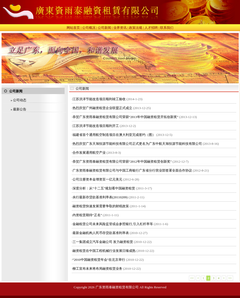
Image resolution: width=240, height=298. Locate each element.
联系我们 (166, 28)
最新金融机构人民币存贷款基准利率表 (101, 233)
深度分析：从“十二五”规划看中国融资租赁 (104, 188)
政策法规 (135, 28)
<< (192, 278)
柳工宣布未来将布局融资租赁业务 (97, 268)
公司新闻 (104, 28)
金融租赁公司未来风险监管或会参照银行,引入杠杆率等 (113, 224)
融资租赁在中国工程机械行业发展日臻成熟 (104, 251)
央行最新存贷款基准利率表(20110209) (100, 197)
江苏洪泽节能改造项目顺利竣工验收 (99, 99)
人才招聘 (151, 28)
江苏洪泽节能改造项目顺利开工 (96, 126)
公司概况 (88, 28)
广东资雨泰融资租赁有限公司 (117, 287)
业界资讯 (120, 28)
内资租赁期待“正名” (87, 215)
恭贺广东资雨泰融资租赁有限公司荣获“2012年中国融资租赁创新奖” (122, 161)
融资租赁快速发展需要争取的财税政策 (101, 206)
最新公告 (19, 109)
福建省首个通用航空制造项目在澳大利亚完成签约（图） (114, 135)
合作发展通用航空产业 (89, 152)
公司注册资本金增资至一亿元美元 (97, 179)
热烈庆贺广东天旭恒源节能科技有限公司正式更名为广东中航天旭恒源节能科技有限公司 (137, 144)
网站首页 (73, 28)
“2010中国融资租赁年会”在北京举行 (99, 260)
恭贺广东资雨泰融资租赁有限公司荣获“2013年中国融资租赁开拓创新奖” (125, 117)
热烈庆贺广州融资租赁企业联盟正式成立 (102, 108)
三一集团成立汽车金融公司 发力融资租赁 (103, 242)
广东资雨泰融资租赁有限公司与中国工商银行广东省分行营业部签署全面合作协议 (132, 170)
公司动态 (19, 100)
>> (230, 278)
